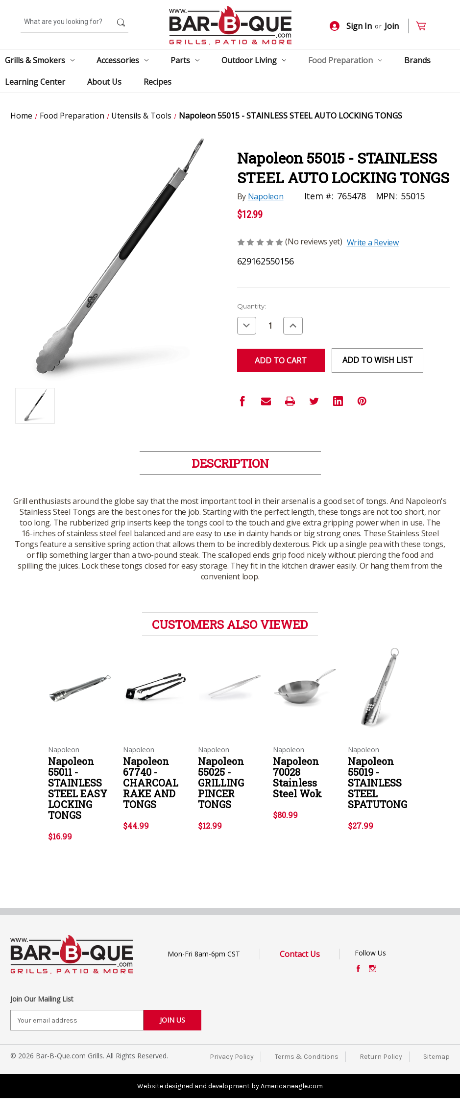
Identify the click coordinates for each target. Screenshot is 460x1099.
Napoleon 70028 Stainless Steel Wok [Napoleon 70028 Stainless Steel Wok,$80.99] (297, 777)
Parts (184, 60)
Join (392, 26)
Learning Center (35, 81)
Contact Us (300, 954)
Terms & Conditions (307, 1056)
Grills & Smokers (39, 60)
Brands (417, 60)
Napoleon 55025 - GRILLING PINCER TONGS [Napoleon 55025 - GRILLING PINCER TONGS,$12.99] (221, 783)
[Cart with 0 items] (425, 26)
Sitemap (436, 1056)
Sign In (351, 26)
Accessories (122, 60)
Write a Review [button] (373, 242)
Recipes (157, 81)
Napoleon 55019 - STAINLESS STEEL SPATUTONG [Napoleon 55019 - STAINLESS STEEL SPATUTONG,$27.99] (377, 783)
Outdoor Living (253, 60)
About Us (104, 81)
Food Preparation (345, 60)
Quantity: (251, 306)
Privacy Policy (232, 1056)
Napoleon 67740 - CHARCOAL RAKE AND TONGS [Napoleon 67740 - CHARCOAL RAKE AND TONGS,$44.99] (150, 783)
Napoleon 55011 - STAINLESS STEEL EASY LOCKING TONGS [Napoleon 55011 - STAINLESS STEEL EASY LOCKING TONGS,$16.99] (77, 788)
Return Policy (381, 1056)
